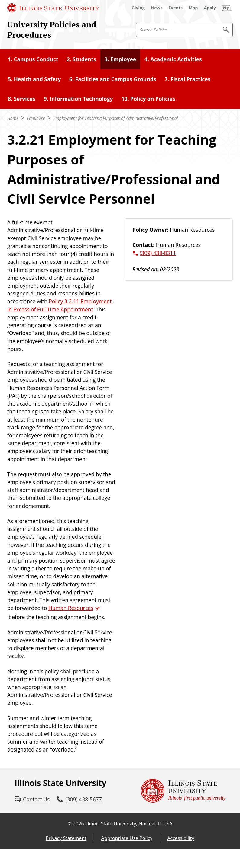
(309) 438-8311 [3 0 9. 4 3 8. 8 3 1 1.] (158, 253)
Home (12, 118)
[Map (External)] (193, 7)
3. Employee (120, 59)
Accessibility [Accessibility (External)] (180, 838)
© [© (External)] (70, 823)
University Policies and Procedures (51, 29)
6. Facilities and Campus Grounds (112, 79)
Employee (36, 118)
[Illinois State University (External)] (53, 7)
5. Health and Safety (34, 79)
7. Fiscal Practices (187, 79)
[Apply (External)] (210, 7)
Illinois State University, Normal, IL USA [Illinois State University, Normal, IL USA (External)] (129, 823)
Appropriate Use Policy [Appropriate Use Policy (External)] (126, 838)
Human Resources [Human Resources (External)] (70, 607)
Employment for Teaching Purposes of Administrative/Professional (115, 118)
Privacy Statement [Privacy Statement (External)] (66, 838)
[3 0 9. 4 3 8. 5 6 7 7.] (79, 799)
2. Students (81, 59)
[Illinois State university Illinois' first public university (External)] (183, 790)
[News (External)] (157, 7)
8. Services (21, 98)
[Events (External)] (175, 7)
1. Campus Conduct (33, 59)
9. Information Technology (78, 98)
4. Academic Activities (173, 59)
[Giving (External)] (138, 7)
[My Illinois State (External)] (227, 7)
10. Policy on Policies (148, 98)
